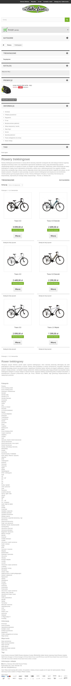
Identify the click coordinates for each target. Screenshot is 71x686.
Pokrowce (4, 585)
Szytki (3, 506)
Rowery (3, 386)
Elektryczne (4, 427)
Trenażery (4, 603)
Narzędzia (4, 570)
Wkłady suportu (5, 516)
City (2, 405)
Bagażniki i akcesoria (7, 532)
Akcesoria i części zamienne (9, 542)
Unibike (42, 655)
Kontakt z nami (48, 1)
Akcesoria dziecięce (6, 530)
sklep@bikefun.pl (11, 667)
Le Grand (34, 658)
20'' (2, 483)
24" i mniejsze (5, 502)
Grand (55, 655)
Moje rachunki (5, 644)
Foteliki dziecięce (6, 538)
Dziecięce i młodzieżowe (8, 391)
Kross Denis (28, 657)
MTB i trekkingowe (6, 473)
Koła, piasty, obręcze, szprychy (9, 455)
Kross (2, 655)
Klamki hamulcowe (6, 445)
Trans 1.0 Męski (53, 327)
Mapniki (3, 596)
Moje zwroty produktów (7, 643)
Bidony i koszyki (5, 533)
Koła (2, 474)
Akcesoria (4, 556)
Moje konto (5, 638)
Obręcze (3, 457)
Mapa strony (4, 636)
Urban (3, 403)
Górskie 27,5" (5, 396)
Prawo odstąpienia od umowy (13, 138)
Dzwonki (3, 537)
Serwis (7, 132)
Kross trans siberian (12, 658)
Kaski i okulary (5, 544)
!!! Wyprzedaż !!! (5, 616)
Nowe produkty (5, 625)
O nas (39, 1)
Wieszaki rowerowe (6, 604)
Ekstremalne (4, 552)
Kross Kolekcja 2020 (7, 388)
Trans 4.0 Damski (53, 221)
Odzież (3, 578)
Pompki (3, 582)
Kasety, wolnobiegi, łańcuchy (9, 447)
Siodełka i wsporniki (6, 511)
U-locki (3, 610)
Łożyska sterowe (6, 492)
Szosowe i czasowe (6, 549)
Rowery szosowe (9, 655)
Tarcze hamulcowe (6, 441)
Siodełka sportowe (6, 512)
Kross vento (28, 658)
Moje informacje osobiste (8, 648)
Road (2, 424)
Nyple (3, 467)
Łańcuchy (4, 452)
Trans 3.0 (17, 327)
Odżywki (3, 615)
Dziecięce (4, 415)
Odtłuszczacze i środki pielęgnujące (11, 573)
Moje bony (4, 650)
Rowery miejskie (62, 655)
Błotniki (3, 535)
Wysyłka (33, 1)
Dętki (2, 497)
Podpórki (3, 584)
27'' (2, 479)
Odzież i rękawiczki (6, 575)
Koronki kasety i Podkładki (8, 453)
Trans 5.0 (17, 221)
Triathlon (3, 426)
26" (2, 476)
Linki (2, 488)
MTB (2, 459)
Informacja (8, 106)
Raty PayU (8, 129)
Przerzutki (4, 509)
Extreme (3, 462)
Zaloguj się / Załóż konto (61, 1)
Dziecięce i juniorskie (7, 554)
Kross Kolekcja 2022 (7, 431)
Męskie (3, 412)
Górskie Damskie (6, 398)
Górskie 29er (5, 395)
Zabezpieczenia (5, 606)
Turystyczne (6, 59)
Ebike (3, 429)
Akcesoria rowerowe (7, 528)
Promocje (8, 80)
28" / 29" (3, 478)
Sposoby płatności (10, 135)
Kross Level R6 (36, 657)
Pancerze (4, 490)
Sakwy (3, 601)
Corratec (31, 655)
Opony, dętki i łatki (6, 493)
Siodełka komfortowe (7, 514)
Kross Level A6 (45, 657)
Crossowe (4, 400)
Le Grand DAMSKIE (7, 410)
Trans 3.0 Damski (53, 274)
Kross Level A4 (60, 657)
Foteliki (3, 540)
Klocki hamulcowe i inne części (9, 443)
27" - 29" (3, 500)
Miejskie (3, 401)
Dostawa (7, 112)
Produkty (3, 618)
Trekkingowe (4, 417)
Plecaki (3, 599)
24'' (2, 481)
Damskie (3, 408)
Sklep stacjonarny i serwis (12, 126)
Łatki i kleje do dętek (7, 504)
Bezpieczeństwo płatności (12, 123)
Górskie (3, 393)
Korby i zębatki (5, 485)
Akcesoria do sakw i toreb (8, 594)
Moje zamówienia (6, 641)
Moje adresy (4, 646)
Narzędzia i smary (6, 568)
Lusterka (3, 566)
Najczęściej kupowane (7, 627)
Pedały (3, 507)
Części (16, 655)
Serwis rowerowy (49, 655)
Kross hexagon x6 (20, 657)
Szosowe (4, 422)
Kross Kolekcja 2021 (7, 389)
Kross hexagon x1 (9, 657)
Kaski (3, 545)
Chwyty (3, 436)
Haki (2, 438)
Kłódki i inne (4, 611)
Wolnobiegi (4, 448)
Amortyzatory (5, 526)
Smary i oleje (5, 571)
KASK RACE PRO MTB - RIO (22, 85)
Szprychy (4, 466)
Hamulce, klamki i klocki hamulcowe (11, 440)
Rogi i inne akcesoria (7, 523)
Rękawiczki (4, 577)
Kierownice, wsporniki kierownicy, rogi (11, 518)
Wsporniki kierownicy (7, 521)
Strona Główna (24, 1)
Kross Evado (53, 657)
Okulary (3, 558)
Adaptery (3, 434)
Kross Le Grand (5, 407)
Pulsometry (4, 587)
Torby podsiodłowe (6, 597)
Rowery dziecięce (24, 655)
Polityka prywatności (10, 114)
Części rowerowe (6, 433)
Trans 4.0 (17, 274)
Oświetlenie (4, 580)
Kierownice (4, 519)
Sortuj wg (4, 185)
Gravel (3, 421)
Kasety (3, 450)
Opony (3, 495)
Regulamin (8, 117)
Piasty (3, 469)
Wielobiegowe (5, 471)
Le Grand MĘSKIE (6, 414)
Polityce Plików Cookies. (24, 671)
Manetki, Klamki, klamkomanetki (10, 525)
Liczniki (3, 561)
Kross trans (21, 658)
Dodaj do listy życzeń (9, 242)
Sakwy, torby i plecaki (7, 592)
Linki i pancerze (5, 486)
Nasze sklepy (8, 140)
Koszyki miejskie (6, 559)
